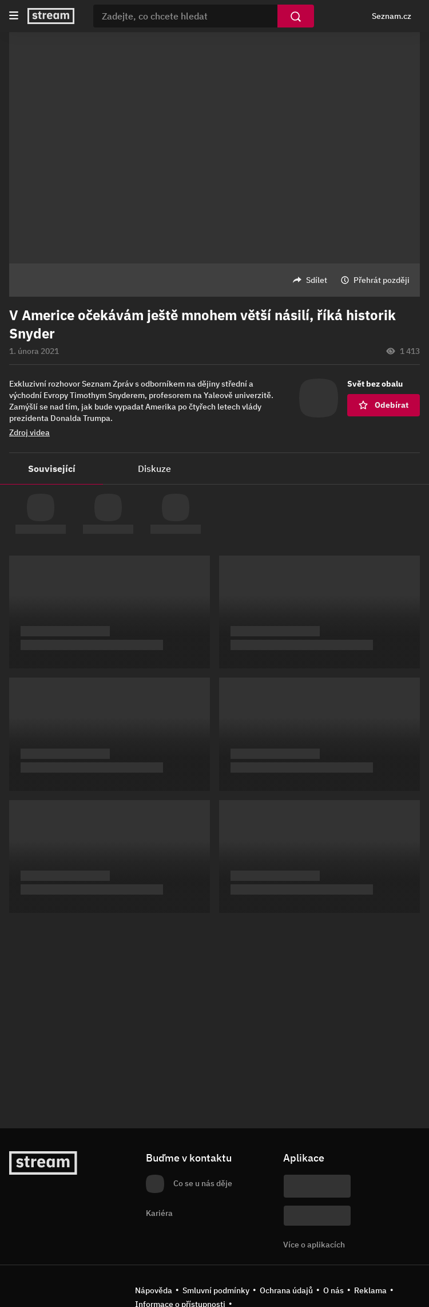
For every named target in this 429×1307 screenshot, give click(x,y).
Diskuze (154, 468)
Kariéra (159, 1213)
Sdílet (316, 280)
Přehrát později (381, 280)
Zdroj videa (29, 432)
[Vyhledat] (295, 16)
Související (52, 468)
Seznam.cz (391, 16)
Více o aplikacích (314, 1244)
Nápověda (153, 1290)
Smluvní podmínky (215, 1290)
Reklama (370, 1290)
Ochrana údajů (286, 1290)
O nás (333, 1290)
